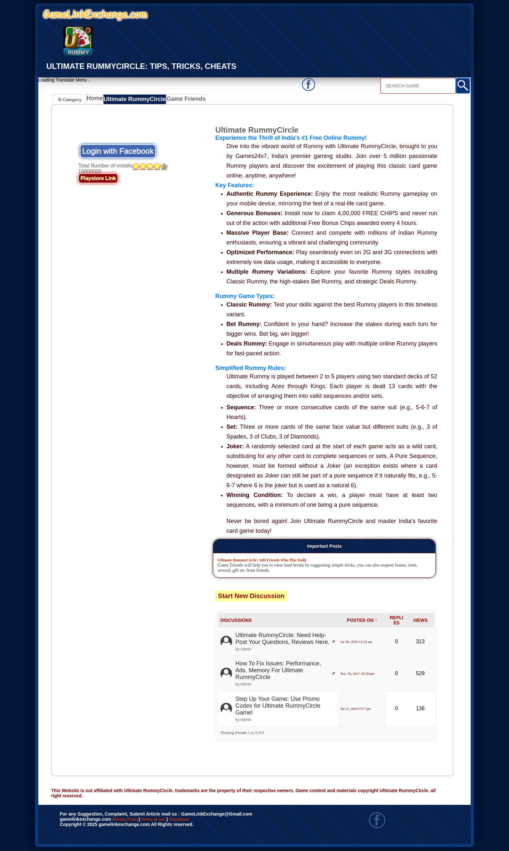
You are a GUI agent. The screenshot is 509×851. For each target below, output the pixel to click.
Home (96, 100)
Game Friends (180, 100)
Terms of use (173, 820)
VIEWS (420, 620)
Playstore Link (98, 179)
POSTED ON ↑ (362, 620)
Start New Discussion (251, 596)
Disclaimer (209, 820)
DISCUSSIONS (236, 620)
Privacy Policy (132, 820)
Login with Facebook (118, 152)
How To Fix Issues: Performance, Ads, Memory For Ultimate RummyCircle (278, 671)
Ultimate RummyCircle (134, 100)
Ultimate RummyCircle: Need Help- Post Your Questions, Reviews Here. (282, 639)
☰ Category (69, 99)
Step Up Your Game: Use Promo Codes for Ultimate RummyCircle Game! (277, 706)
